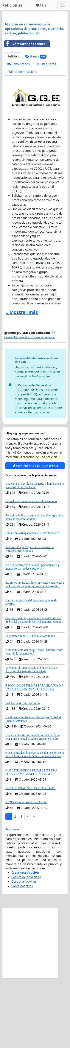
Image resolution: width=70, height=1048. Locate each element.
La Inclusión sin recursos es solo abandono (31, 571)
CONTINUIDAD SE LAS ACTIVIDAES (30, 858)
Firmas (35, 126)
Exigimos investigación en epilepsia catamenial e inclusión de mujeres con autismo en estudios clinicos (34, 656)
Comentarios (18, 134)
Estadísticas (46, 134)
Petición (13, 126)
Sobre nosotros (22, 956)
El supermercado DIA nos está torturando (30, 706)
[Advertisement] (35, 52)
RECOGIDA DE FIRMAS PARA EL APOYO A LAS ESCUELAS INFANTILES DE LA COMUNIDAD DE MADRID (34, 759)
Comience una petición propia (35, 536)
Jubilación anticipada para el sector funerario (32, 603)
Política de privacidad (22, 142)
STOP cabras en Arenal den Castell (26, 872)
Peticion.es (12, 5)
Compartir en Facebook (25, 114)
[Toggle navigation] (62, 5)
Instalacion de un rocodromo (22, 773)
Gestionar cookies (23, 952)
